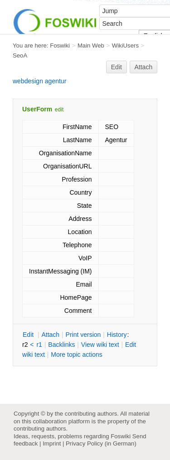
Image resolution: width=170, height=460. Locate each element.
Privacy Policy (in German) (101, 443)
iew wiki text (100, 344)
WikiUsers (125, 45)
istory (117, 334)
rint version (83, 334)
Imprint (52, 443)
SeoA (20, 55)
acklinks (61, 344)
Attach (144, 67)
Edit (116, 67)
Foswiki (60, 45)
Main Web (91, 45)
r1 (39, 344)
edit (59, 109)
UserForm (37, 109)
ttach (50, 334)
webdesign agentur (39, 81)
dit (29, 334)
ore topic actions (76, 354)
